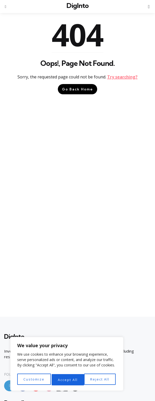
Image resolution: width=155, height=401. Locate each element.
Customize (33, 379)
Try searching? (122, 77)
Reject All (67, 379)
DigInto (77, 5)
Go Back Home (77, 89)
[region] (66, 365)
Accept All (100, 379)
